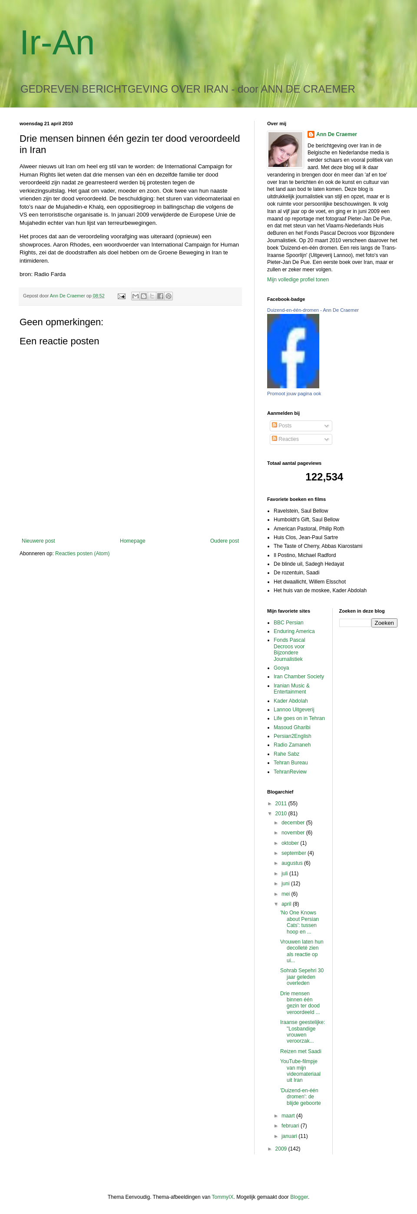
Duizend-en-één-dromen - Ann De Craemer (313, 310)
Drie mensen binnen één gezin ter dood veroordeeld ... (300, 1003)
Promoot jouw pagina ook (294, 393)
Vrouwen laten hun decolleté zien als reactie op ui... (302, 951)
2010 (281, 813)
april (287, 904)
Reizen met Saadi (300, 1051)
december (293, 823)
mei (286, 894)
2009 (281, 1149)
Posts (281, 426)
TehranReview (290, 772)
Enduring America (294, 631)
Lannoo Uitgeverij (294, 710)
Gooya (281, 668)
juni (286, 883)
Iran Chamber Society (299, 677)
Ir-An (57, 42)
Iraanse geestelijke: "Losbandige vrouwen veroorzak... (302, 1031)
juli (285, 873)
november (293, 833)
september (294, 853)
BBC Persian (289, 623)
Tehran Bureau (291, 763)
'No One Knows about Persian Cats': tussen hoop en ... (299, 922)
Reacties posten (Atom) (82, 553)
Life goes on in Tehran (299, 718)
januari (289, 1136)
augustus (292, 863)
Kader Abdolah (291, 701)
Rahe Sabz (286, 754)
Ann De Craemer (336, 134)
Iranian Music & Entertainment (292, 689)
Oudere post (224, 541)
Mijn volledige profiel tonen (298, 280)
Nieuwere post (38, 541)
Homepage (133, 541)
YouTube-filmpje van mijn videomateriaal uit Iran (300, 1070)
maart (288, 1116)
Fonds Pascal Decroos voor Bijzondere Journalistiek (289, 649)
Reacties (285, 439)
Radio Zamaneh (292, 745)
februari (291, 1126)
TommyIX (222, 1197)
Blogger (299, 1197)
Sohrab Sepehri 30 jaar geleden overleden (302, 976)
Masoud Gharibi (292, 727)
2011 (281, 803)
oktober (290, 843)
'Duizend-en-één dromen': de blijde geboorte (300, 1096)
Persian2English (292, 736)
